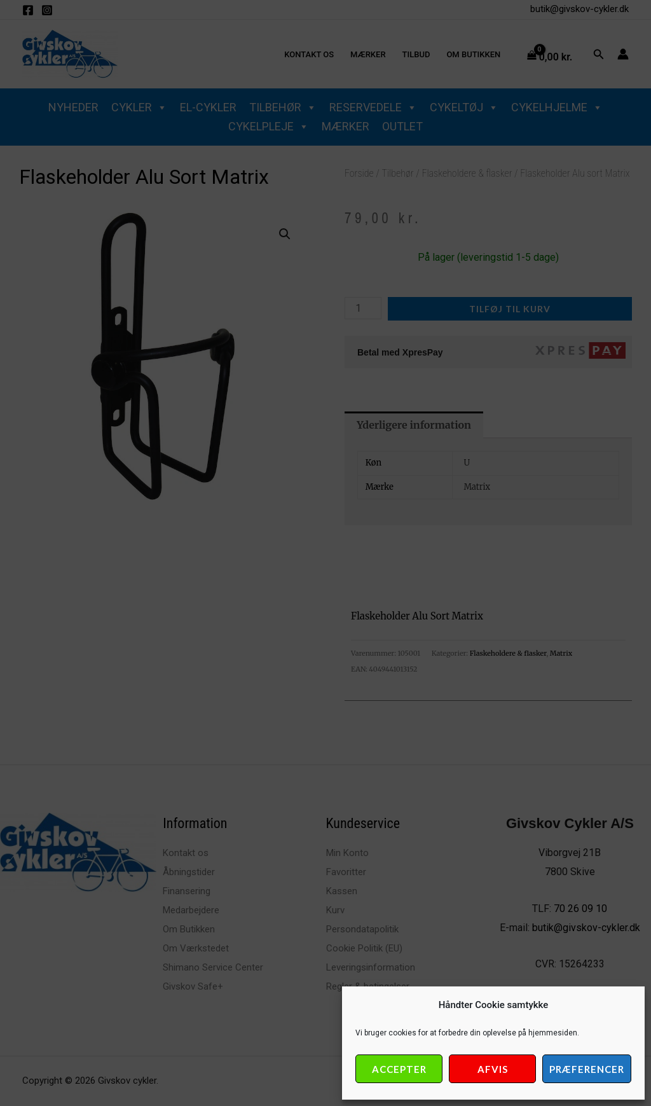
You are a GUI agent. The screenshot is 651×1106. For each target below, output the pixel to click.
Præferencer (586, 1069)
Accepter (399, 1069)
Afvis (492, 1069)
